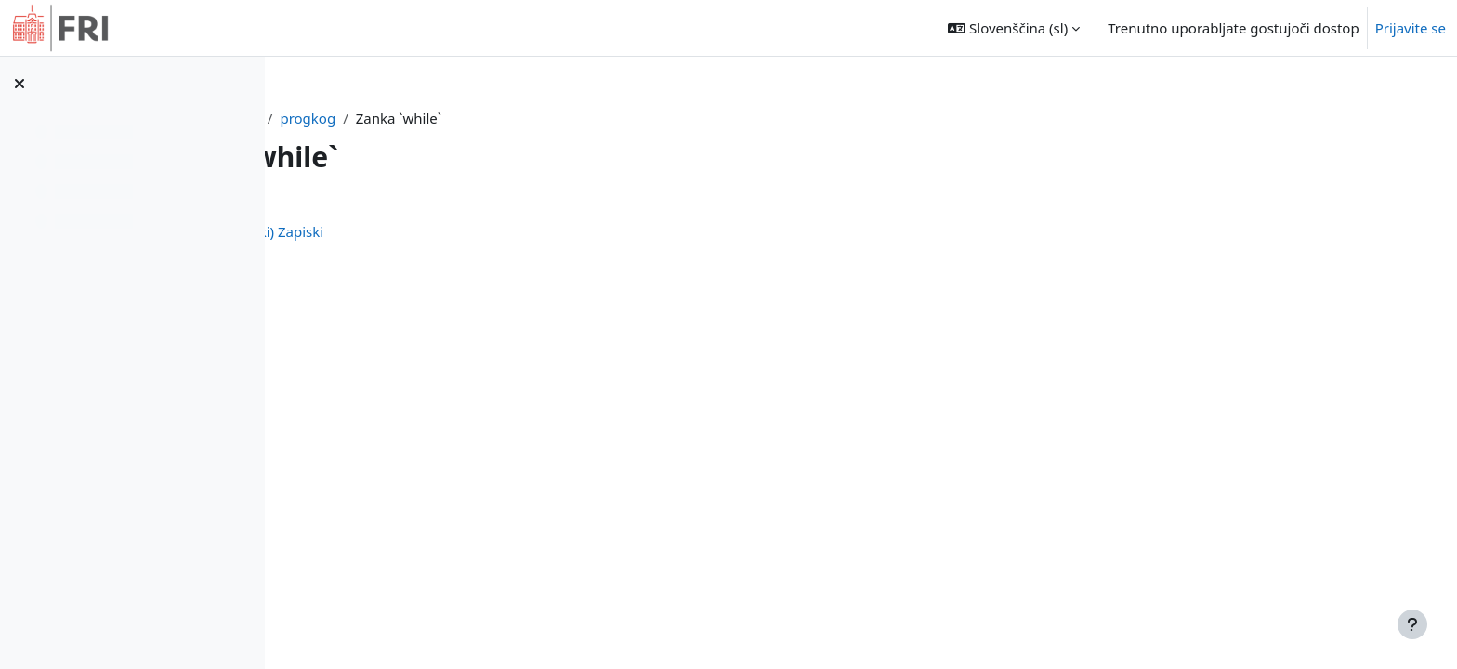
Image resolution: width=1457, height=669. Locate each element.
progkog (514, 118)
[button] (1014, 28)
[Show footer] (1412, 624)
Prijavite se (1410, 28)
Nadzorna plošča (411, 118)
